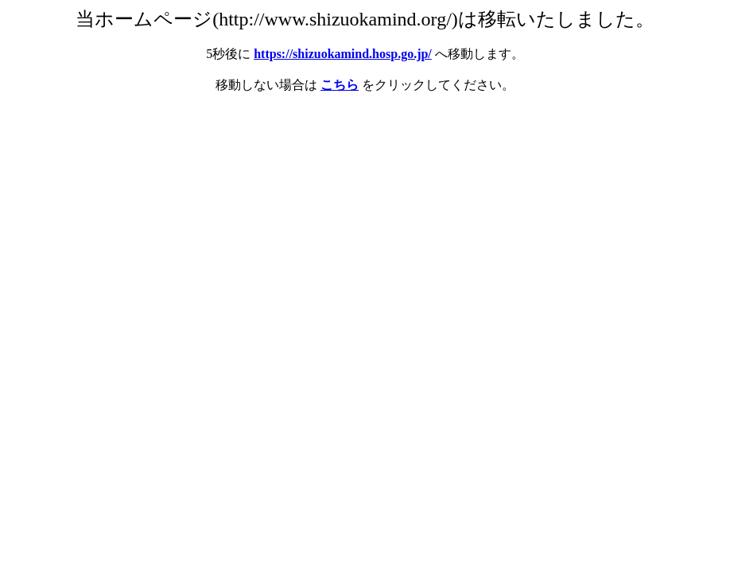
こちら (339, 85)
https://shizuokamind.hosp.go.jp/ (343, 53)
